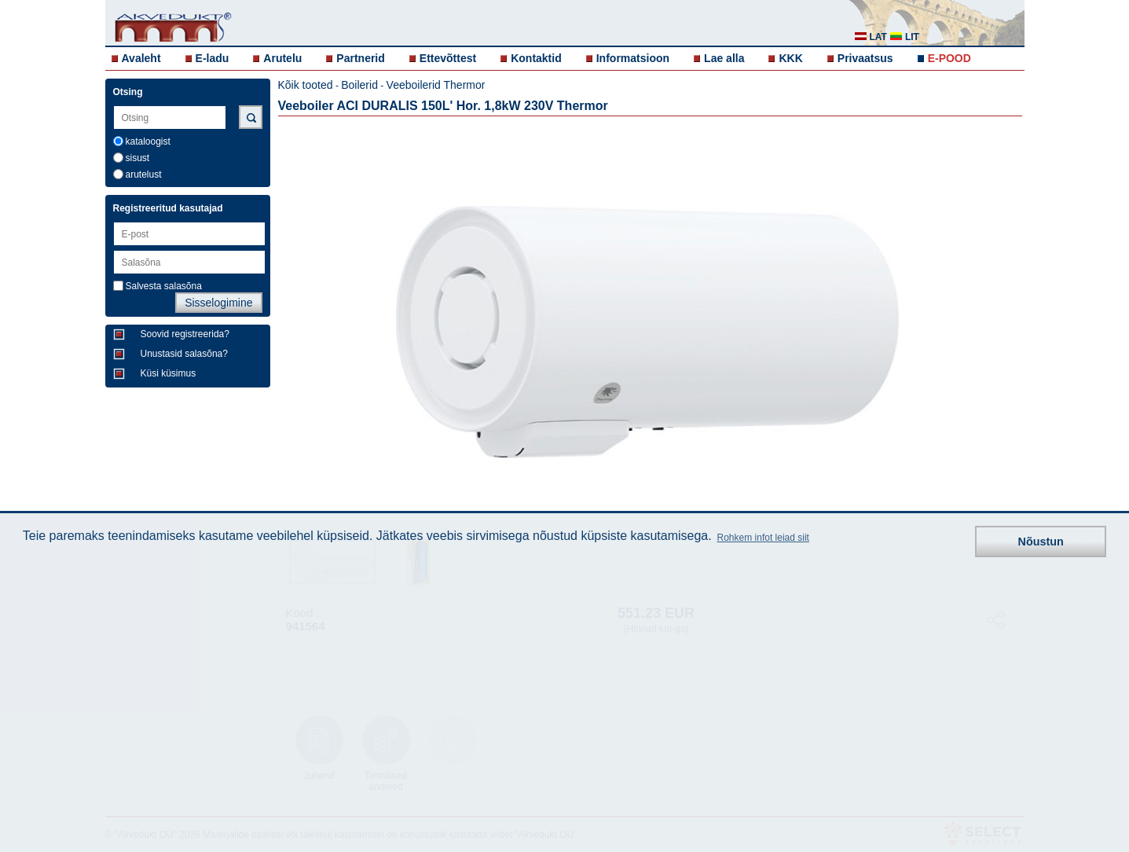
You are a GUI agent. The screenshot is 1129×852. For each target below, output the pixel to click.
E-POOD (949, 58)
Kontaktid (536, 58)
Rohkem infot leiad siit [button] (763, 537)
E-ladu (212, 58)
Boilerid (359, 85)
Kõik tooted (305, 85)
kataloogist (148, 141)
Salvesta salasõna (164, 286)
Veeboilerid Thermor (436, 85)
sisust (138, 157)
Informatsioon (632, 58)
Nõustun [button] (1041, 541)
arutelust (144, 174)
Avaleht (141, 58)
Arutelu (282, 58)
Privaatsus (865, 58)
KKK (790, 58)
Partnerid (360, 58)
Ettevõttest (448, 58)
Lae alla (724, 58)
